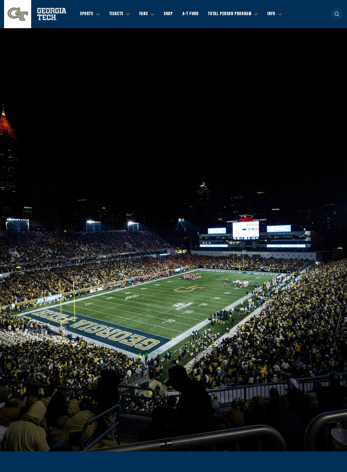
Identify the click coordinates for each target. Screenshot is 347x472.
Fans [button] (143, 14)
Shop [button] (168, 14)
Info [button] (271, 14)
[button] (337, 14)
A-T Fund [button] (190, 14)
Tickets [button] (116, 14)
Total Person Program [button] (229, 14)
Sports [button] (86, 14)
